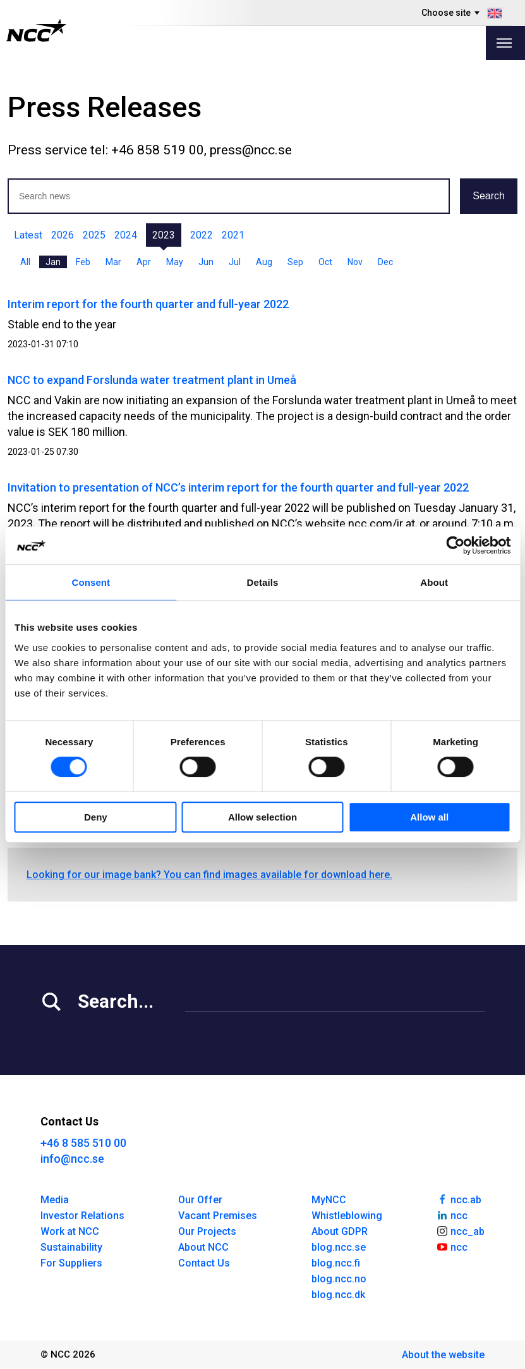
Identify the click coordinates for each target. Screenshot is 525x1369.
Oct (325, 262)
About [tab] (434, 582)
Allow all (429, 817)
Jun (206, 262)
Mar (113, 262)
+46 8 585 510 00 (83, 1142)
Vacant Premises (217, 1216)
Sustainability (71, 1247)
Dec (385, 262)
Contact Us (204, 1263)
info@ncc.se (72, 1158)
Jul (235, 262)
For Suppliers (71, 1263)
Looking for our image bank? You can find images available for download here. (209, 875)
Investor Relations (82, 1216)
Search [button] (489, 195)
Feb (83, 262)
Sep (295, 262)
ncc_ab (460, 1230)
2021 (233, 235)
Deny (95, 817)
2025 (94, 235)
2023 (163, 235)
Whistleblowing (346, 1216)
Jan (53, 262)
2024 (125, 235)
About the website (443, 1355)
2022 (201, 235)
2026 (62, 235)
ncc (452, 1215)
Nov (355, 262)
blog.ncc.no (338, 1279)
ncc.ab (458, 1199)
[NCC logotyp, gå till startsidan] (36, 30)
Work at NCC (69, 1231)
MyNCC (328, 1200)
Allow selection (262, 817)
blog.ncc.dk (338, 1295)
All (25, 262)
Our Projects (207, 1231)
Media (54, 1200)
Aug (264, 262)
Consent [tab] (90, 582)
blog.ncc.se (338, 1247)
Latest (28, 235)
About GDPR (339, 1231)
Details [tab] (263, 582)
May (174, 262)
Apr (143, 262)
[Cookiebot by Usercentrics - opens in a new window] (455, 545)
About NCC (203, 1247)
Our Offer (200, 1200)
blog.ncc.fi (335, 1263)
